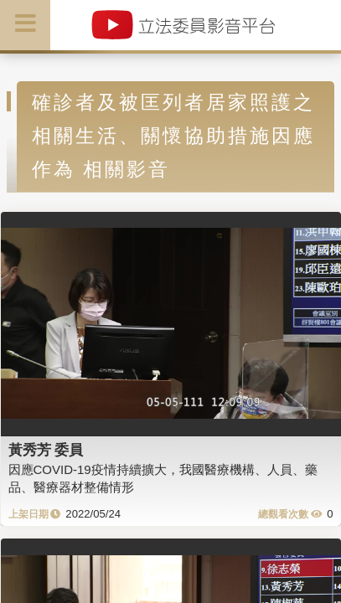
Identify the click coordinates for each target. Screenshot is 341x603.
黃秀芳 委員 (46, 449)
